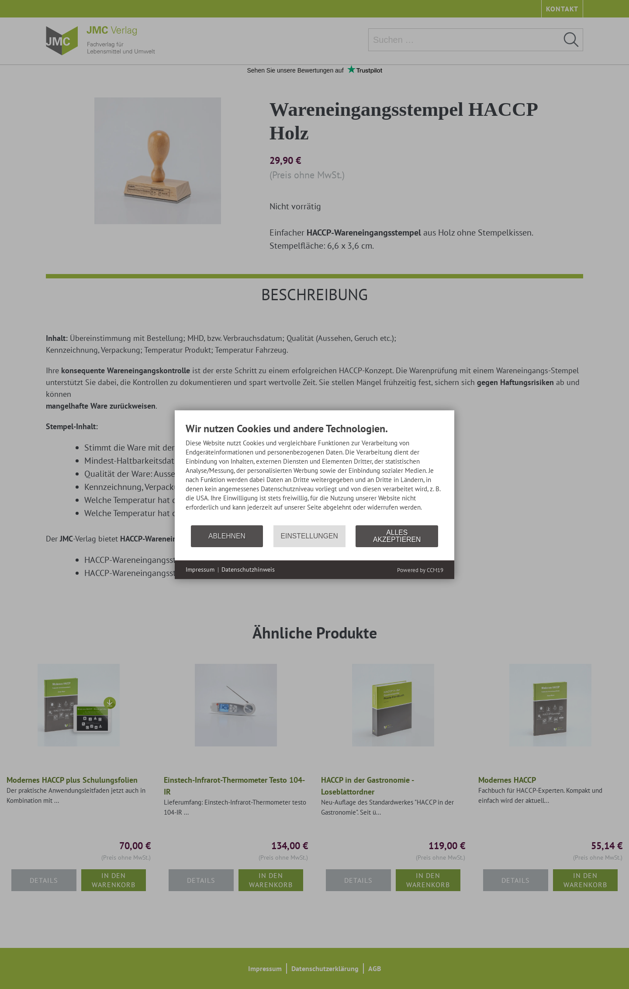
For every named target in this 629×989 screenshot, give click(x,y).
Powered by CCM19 (420, 570)
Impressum (200, 569)
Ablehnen (226, 536)
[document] (314, 473)
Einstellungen (309, 536)
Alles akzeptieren (397, 536)
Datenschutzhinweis (248, 569)
